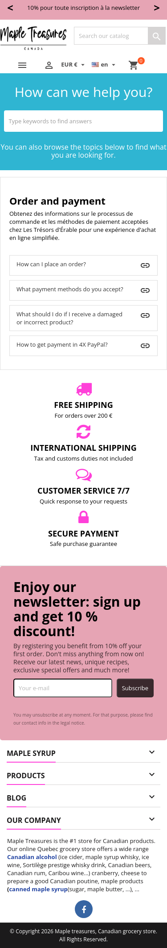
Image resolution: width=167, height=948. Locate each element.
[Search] (120, 36)
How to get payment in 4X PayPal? (62, 344)
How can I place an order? (51, 264)
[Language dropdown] (105, 64)
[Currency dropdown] (74, 64)
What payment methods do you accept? (69, 289)
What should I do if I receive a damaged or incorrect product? (69, 318)
